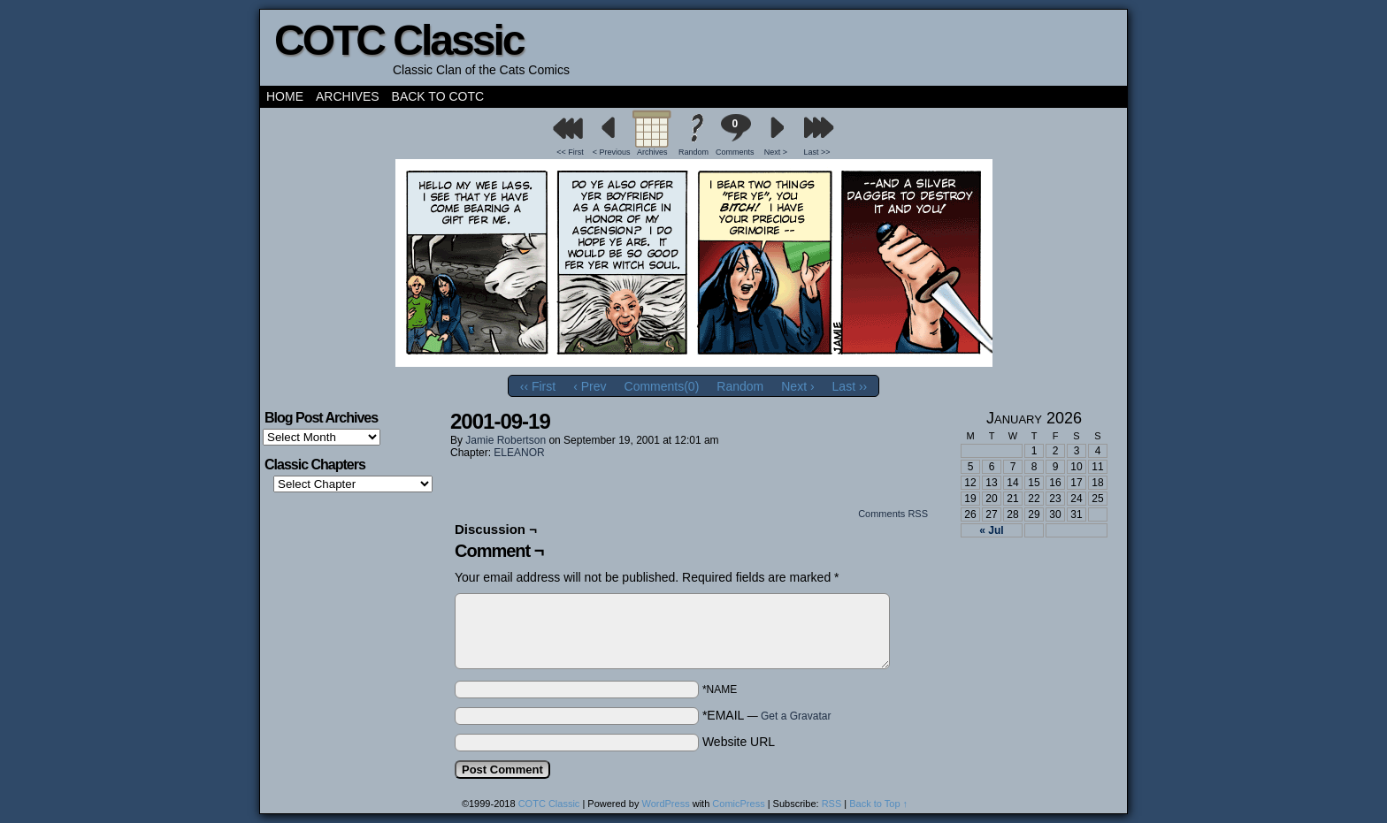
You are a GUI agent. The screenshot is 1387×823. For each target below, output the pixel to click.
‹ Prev (589, 386)
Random (693, 152)
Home (284, 96)
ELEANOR (519, 452)
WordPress (665, 803)
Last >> (817, 152)
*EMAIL (766, 715)
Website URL (738, 742)
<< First (570, 152)
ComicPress (738, 803)
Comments (735, 134)
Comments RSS (893, 513)
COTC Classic (398, 40)
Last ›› (850, 386)
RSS (832, 803)
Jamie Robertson (505, 440)
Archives (347, 96)
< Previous (612, 152)
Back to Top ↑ (878, 803)
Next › (797, 386)
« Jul (991, 530)
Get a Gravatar (796, 716)
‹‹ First (538, 386)
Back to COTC (438, 96)
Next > (775, 152)
